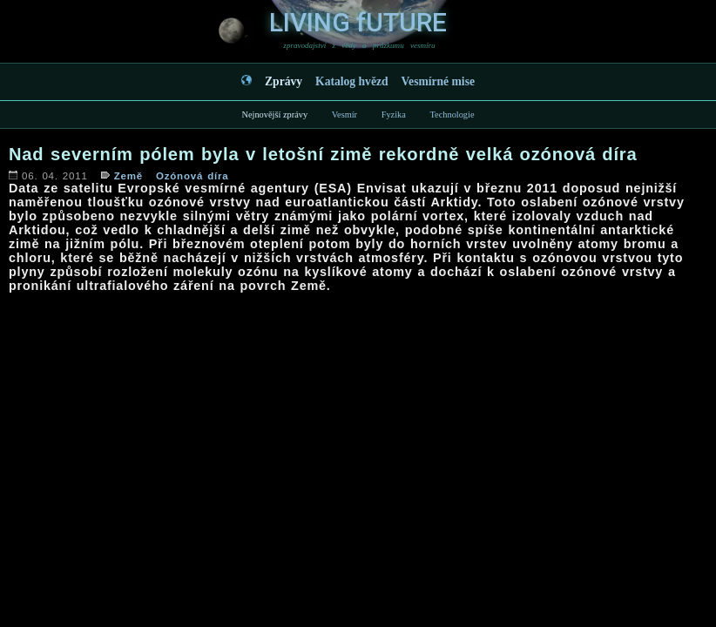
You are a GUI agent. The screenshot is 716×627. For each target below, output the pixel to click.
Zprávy (283, 81)
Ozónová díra (192, 176)
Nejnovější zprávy (274, 114)
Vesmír (344, 114)
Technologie (451, 114)
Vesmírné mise (438, 81)
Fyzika (394, 114)
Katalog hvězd (351, 81)
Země (128, 176)
